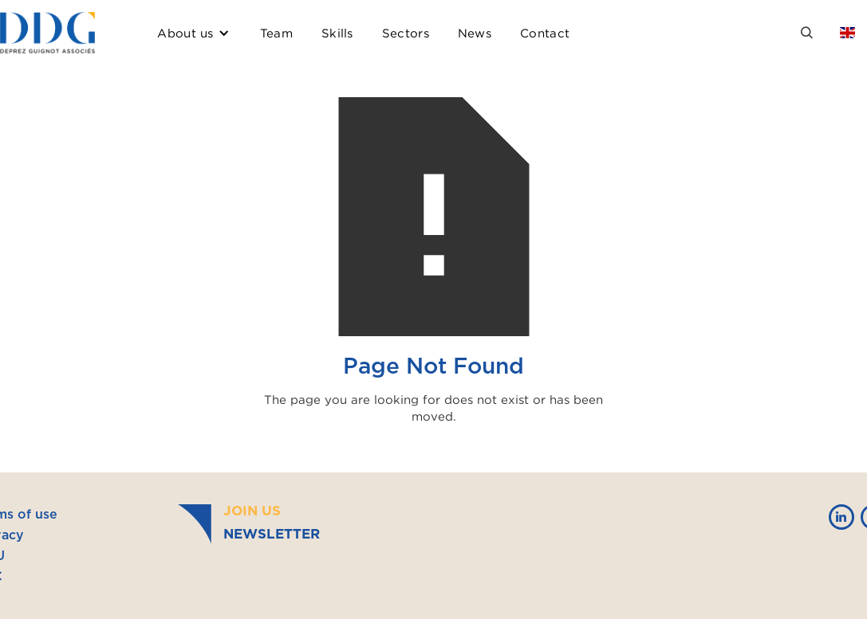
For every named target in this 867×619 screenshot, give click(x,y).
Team (276, 32)
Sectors (405, 32)
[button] (194, 33)
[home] (47, 32)
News (474, 32)
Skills (337, 32)
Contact (544, 32)
